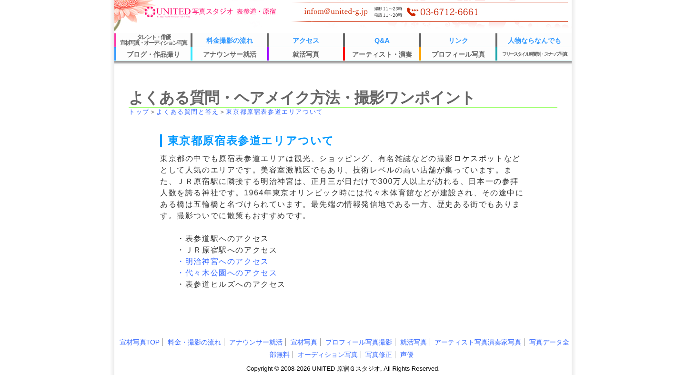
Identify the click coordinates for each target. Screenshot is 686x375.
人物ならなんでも (534, 40)
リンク (458, 40)
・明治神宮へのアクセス (223, 261)
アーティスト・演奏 (382, 54)
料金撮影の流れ (229, 40)
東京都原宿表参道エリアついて (274, 111)
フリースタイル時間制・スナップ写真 (534, 54)
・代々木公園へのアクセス (227, 273)
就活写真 (306, 54)
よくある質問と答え (187, 111)
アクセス (306, 40)
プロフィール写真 (458, 54)
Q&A (382, 40)
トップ (139, 111)
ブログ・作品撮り (153, 54)
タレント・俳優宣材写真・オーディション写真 (153, 40)
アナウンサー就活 (229, 54)
